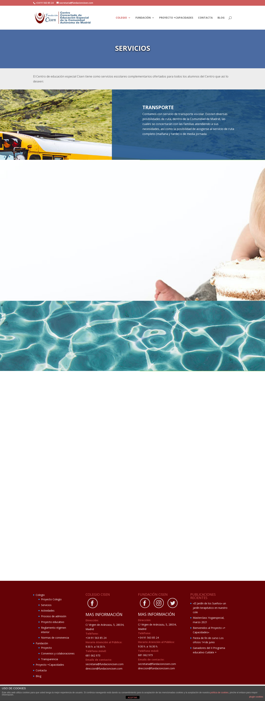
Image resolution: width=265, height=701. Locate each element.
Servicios (46, 605)
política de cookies (219, 692)
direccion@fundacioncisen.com (104, 668)
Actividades (47, 610)
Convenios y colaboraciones (58, 653)
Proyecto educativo (52, 622)
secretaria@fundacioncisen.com (104, 664)
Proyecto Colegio (51, 599)
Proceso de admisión (53, 616)
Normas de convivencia (55, 637)
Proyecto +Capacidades (176, 17)
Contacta (205, 17)
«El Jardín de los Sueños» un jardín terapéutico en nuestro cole (210, 608)
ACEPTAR (132, 697)
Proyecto (46, 647)
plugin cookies (256, 696)
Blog (221, 17)
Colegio (121, 17)
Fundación (143, 17)
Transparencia (49, 659)
